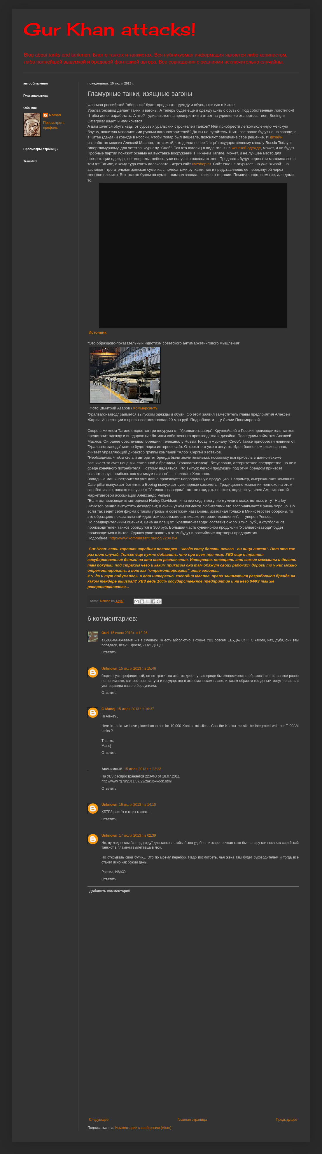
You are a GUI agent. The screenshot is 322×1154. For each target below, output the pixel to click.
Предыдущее (286, 1120)
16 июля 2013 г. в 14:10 (137, 805)
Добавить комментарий (109, 891)
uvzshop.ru (201, 164)
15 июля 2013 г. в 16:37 (135, 709)
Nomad (55, 115)
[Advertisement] (193, 1069)
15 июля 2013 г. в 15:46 (137, 668)
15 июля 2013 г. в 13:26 (129, 633)
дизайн (276, 137)
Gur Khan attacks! (109, 29)
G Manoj (108, 709)
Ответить (109, 652)
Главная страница (192, 1120)
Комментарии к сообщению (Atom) (143, 1128)
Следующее (98, 1120)
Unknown (109, 668)
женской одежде (246, 148)
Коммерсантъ (145, 408)
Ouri (105, 633)
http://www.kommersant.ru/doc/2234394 (143, 538)
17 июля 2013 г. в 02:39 (137, 835)
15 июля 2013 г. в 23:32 (142, 769)
